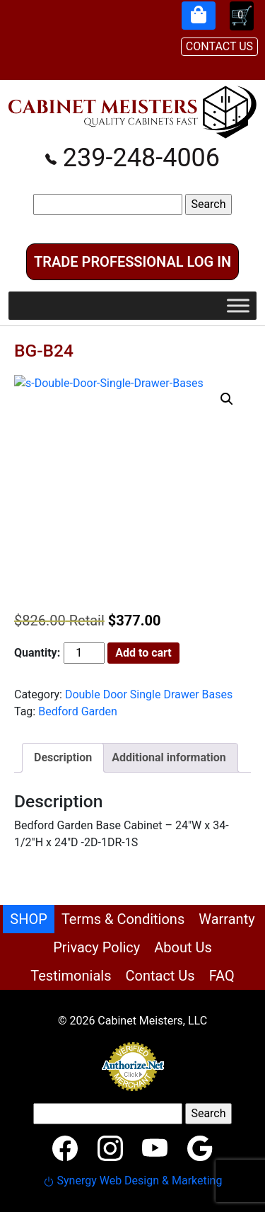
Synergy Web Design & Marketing (133, 1180)
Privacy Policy (96, 947)
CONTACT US (219, 46)
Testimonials (70, 975)
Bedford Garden (77, 711)
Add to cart (143, 652)
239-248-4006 (132, 158)
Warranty (226, 919)
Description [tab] (63, 757)
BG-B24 (43, 350)
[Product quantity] (84, 653)
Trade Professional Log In (132, 261)
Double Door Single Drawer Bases (148, 694)
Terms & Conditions (122, 919)
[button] (227, 399)
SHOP (28, 919)
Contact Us (159, 975)
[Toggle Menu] (238, 305)
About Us (183, 947)
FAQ (222, 975)
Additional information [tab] (168, 757)
